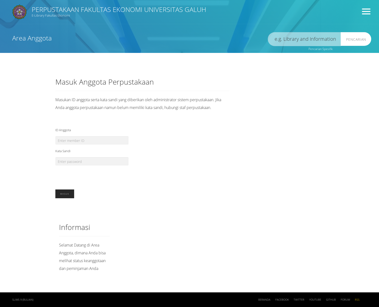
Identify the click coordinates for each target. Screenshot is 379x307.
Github (331, 299)
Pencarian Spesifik (321, 49)
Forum (345, 299)
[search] (304, 39)
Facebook (282, 299)
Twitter (299, 299)
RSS (357, 299)
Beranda (264, 299)
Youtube (315, 299)
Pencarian (356, 39)
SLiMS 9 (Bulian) (22, 299)
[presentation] (92, 175)
